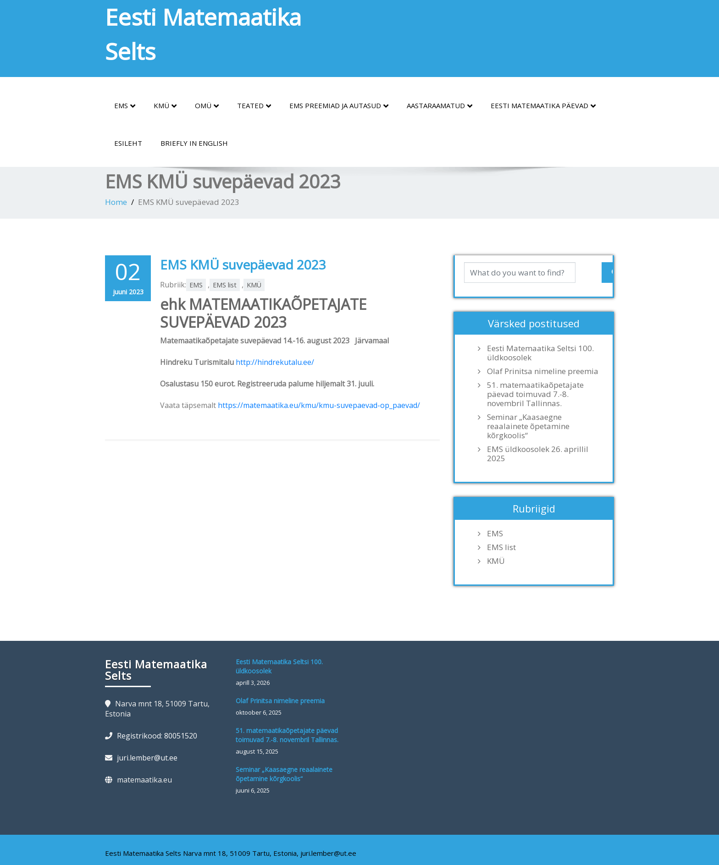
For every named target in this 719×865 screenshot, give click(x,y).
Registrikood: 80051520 (157, 736)
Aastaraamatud (439, 106)
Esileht (128, 143)
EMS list (225, 285)
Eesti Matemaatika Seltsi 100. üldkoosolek (540, 353)
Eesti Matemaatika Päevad (543, 106)
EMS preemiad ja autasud (338, 106)
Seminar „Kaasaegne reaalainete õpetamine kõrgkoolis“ (528, 426)
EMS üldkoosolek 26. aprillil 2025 (537, 454)
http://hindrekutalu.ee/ (275, 362)
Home (116, 202)
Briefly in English (194, 143)
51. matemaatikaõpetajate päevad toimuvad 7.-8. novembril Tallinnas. (535, 394)
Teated (254, 106)
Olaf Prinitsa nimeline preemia (542, 371)
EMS (124, 106)
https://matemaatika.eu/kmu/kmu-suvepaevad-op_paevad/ (319, 405)
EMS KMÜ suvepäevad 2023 (243, 264)
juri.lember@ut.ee (147, 758)
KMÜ (165, 106)
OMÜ (207, 106)
